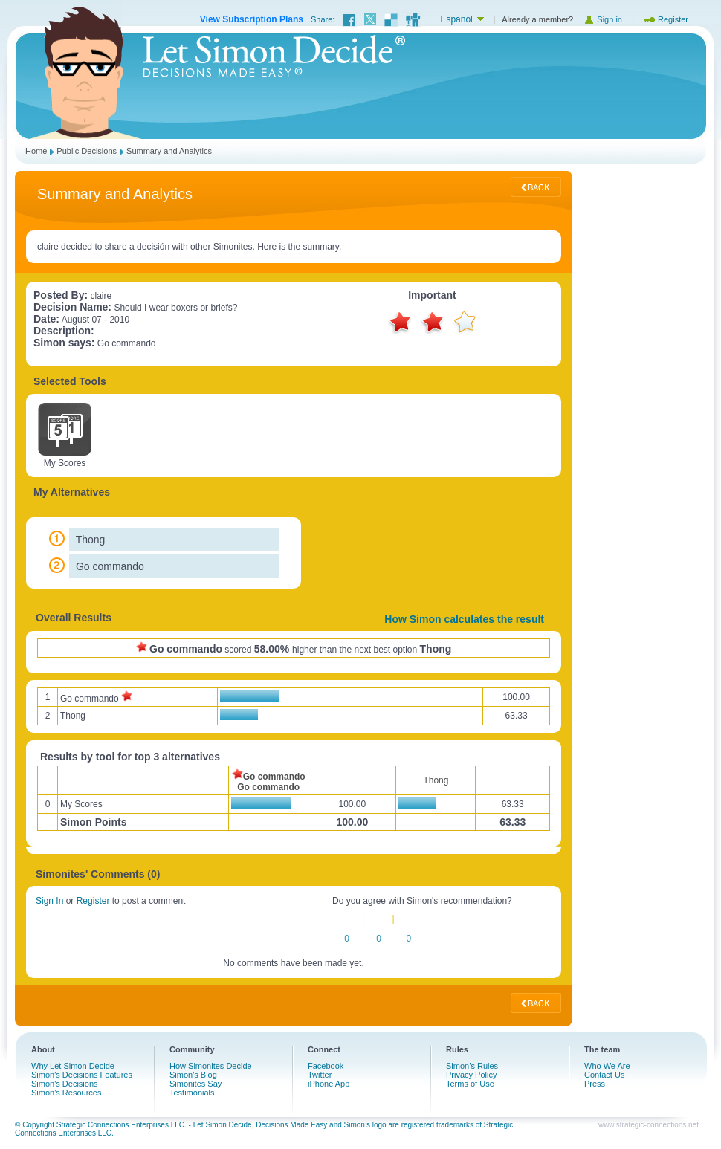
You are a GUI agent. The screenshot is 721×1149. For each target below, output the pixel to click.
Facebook (325, 1065)
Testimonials (192, 1092)
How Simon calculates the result (464, 619)
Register (666, 19)
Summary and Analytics (169, 150)
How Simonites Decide (210, 1065)
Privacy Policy (471, 1074)
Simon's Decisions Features (81, 1074)
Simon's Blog (193, 1074)
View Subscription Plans (251, 19)
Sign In (49, 901)
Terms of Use (470, 1083)
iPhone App (328, 1083)
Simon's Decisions (64, 1083)
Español (456, 19)
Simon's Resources (66, 1092)
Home (36, 150)
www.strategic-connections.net (648, 1125)
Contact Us (604, 1074)
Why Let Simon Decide (72, 1065)
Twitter (320, 1074)
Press (594, 1083)
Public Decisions (86, 150)
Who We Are (607, 1065)
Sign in (602, 19)
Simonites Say (195, 1083)
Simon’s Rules (472, 1065)
